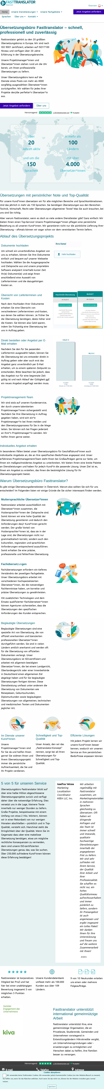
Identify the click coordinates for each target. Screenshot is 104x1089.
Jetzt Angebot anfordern (88, 12)
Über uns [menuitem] (19, 16)
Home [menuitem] (5, 12)
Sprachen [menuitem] (6, 16)
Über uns (41, 105)
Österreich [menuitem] (94, 5)
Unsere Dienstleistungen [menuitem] (23, 12)
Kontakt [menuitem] (32, 16)
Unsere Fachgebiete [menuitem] (50, 12)
